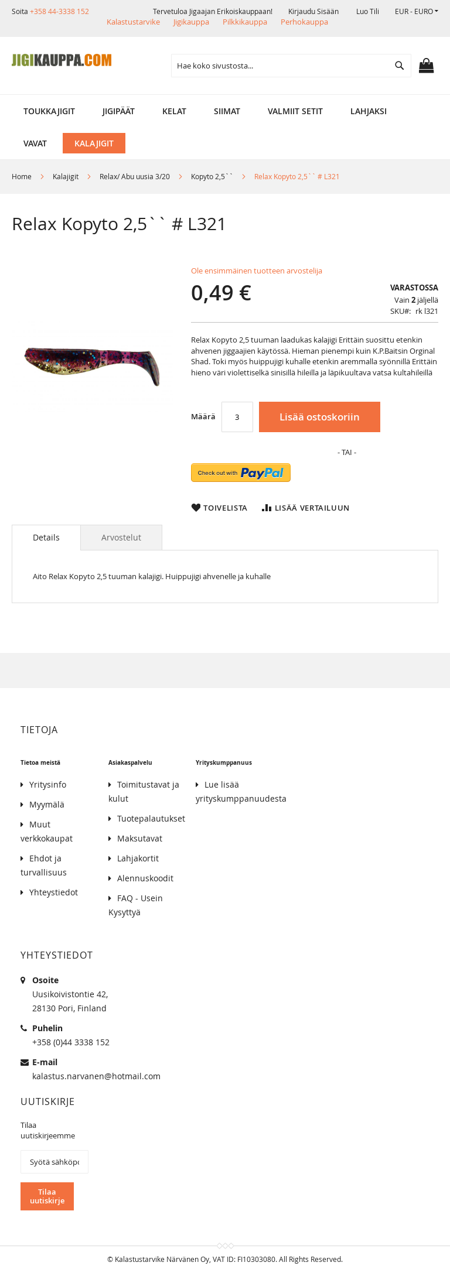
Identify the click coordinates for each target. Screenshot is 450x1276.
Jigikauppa (191, 21)
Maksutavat (139, 838)
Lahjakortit (138, 858)
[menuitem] (49, 111)
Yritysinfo (47, 784)
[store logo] (61, 60)
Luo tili (367, 11)
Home (22, 176)
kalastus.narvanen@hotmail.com (96, 1076)
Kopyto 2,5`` (212, 176)
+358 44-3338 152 (59, 11)
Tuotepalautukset (151, 818)
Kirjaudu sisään (313, 11)
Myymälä (46, 804)
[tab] (46, 537)
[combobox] (291, 65)
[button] (416, 11)
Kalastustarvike (133, 21)
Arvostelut (121, 537)
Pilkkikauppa (245, 21)
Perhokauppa (304, 21)
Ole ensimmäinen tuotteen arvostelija (256, 270)
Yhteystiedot (53, 892)
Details (46, 537)
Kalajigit (66, 176)
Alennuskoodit (145, 878)
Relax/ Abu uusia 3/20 (135, 176)
